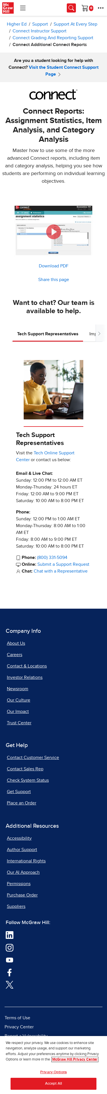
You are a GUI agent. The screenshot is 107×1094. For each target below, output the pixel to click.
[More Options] (101, 8)
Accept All (53, 1084)
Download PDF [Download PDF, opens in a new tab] (53, 266)
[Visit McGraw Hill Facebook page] (9, 972)
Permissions (19, 883)
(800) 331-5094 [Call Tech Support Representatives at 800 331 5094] (52, 557)
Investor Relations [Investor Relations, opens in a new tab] (25, 677)
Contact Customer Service (33, 757)
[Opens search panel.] (71, 8)
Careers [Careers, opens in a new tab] (14, 654)
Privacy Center (19, 1027)
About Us (16, 643)
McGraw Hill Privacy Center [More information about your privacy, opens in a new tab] (75, 1060)
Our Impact (18, 711)
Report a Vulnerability (26, 1036)
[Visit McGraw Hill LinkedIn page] (9, 935)
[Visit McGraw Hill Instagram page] (9, 947)
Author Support (22, 849)
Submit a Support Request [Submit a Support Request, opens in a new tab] (63, 564)
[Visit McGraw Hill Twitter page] (9, 984)
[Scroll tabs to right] (99, 333)
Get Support (19, 791)
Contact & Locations (27, 666)
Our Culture (18, 700)
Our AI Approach (23, 872)
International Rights (26, 861)
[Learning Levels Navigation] (22, 8)
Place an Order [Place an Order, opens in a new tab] (21, 803)
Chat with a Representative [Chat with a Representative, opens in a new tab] (61, 571)
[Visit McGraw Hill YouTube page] (9, 959)
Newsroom (17, 689)
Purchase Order (22, 895)
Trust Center (19, 723)
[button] (53, 231)
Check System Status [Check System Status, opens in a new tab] (28, 780)
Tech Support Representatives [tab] (47, 334)
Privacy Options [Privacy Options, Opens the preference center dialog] (53, 1073)
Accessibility (19, 838)
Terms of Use (17, 1018)
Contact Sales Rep (25, 769)
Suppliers (16, 906)
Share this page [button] (53, 279)
